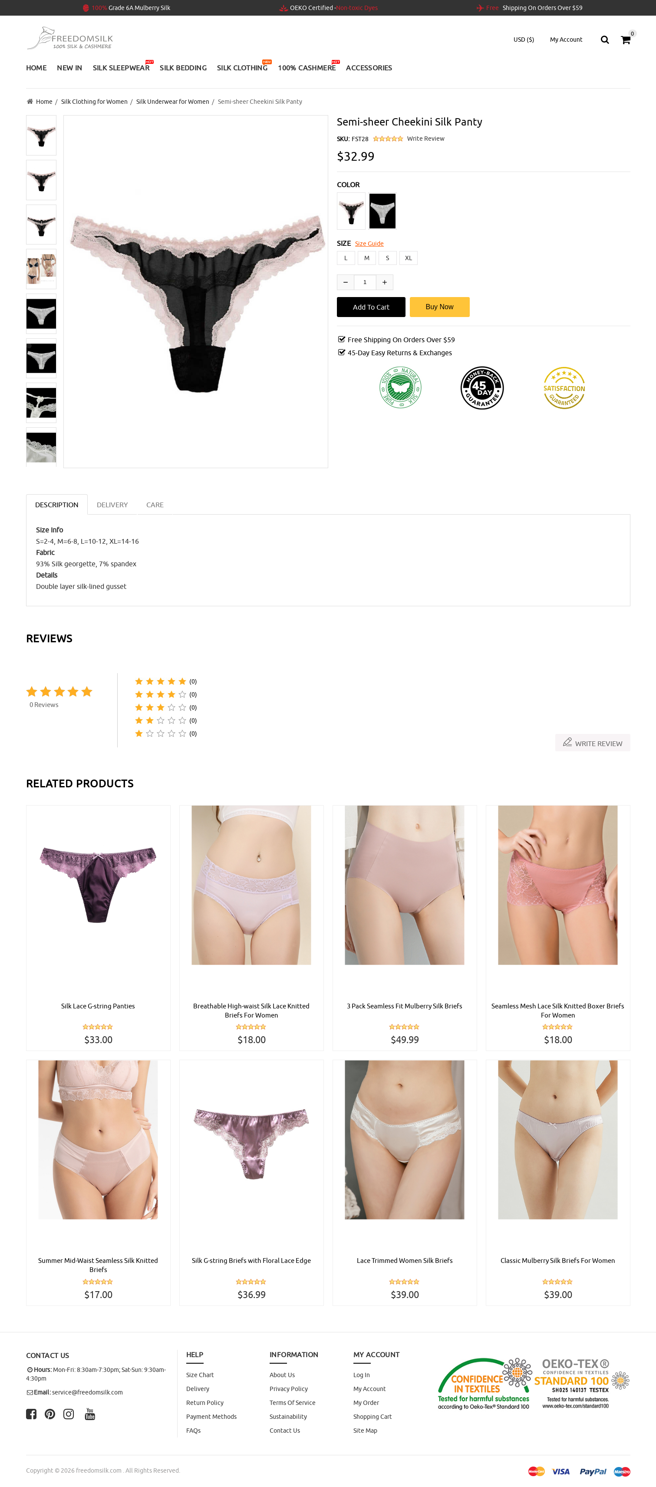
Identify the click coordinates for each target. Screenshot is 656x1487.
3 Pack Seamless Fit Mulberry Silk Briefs (404, 1005)
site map (365, 1430)
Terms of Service (293, 1402)
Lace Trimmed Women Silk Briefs (405, 1260)
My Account (369, 1388)
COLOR (348, 183)
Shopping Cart (372, 1416)
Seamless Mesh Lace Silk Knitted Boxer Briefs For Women (558, 1009)
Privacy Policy (289, 1388)
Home (44, 101)
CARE (155, 503)
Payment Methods (211, 1416)
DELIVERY (112, 503)
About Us (282, 1374)
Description (57, 503)
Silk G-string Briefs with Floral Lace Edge (251, 1260)
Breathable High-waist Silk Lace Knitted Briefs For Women (251, 1009)
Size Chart (200, 1374)
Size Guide (369, 242)
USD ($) (524, 39)
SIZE (344, 242)
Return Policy (205, 1402)
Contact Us (285, 1430)
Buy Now (440, 305)
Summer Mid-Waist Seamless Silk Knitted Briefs (98, 1265)
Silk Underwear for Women (172, 101)
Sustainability (288, 1416)
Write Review (426, 137)
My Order (366, 1402)
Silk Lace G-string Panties (98, 1005)
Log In (361, 1374)
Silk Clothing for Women (94, 101)
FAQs (193, 1430)
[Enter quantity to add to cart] (365, 281)
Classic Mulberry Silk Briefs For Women (558, 1260)
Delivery (197, 1388)
